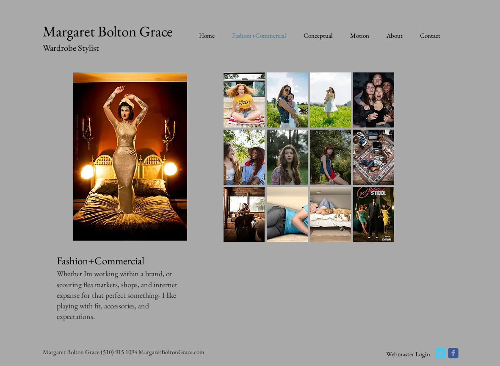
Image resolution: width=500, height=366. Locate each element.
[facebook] (453, 353)
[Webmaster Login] (408, 353)
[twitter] (440, 353)
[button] (244, 100)
